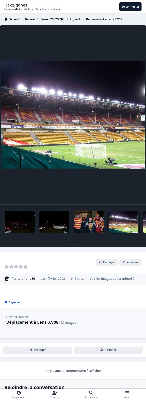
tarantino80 (26, 278)
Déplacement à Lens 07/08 (32, 322)
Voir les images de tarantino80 (112, 278)
